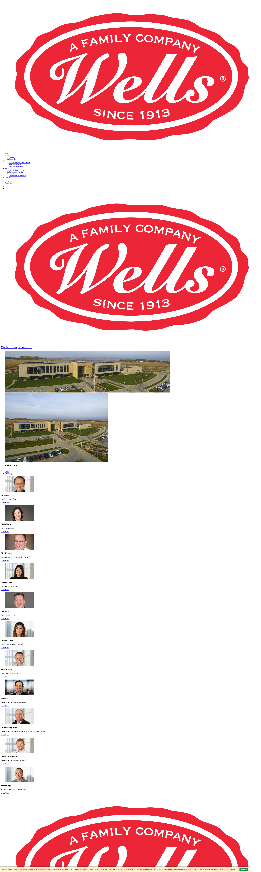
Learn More (5, 503)
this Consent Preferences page (174, 869)
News (7, 181)
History (11, 157)
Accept (244, 869)
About (7, 155)
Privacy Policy (210, 869)
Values (7, 168)
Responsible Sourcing (16, 172)
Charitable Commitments (17, 176)
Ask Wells (8, 183)
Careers (7, 177)
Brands (7, 153)
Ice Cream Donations (16, 166)
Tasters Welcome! (15, 164)
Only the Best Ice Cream (17, 170)
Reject (233, 869)
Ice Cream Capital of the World (19, 163)
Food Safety (13, 174)
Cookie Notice (222, 869)
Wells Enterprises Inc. (16, 347)
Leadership (12, 159)
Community (9, 161)
